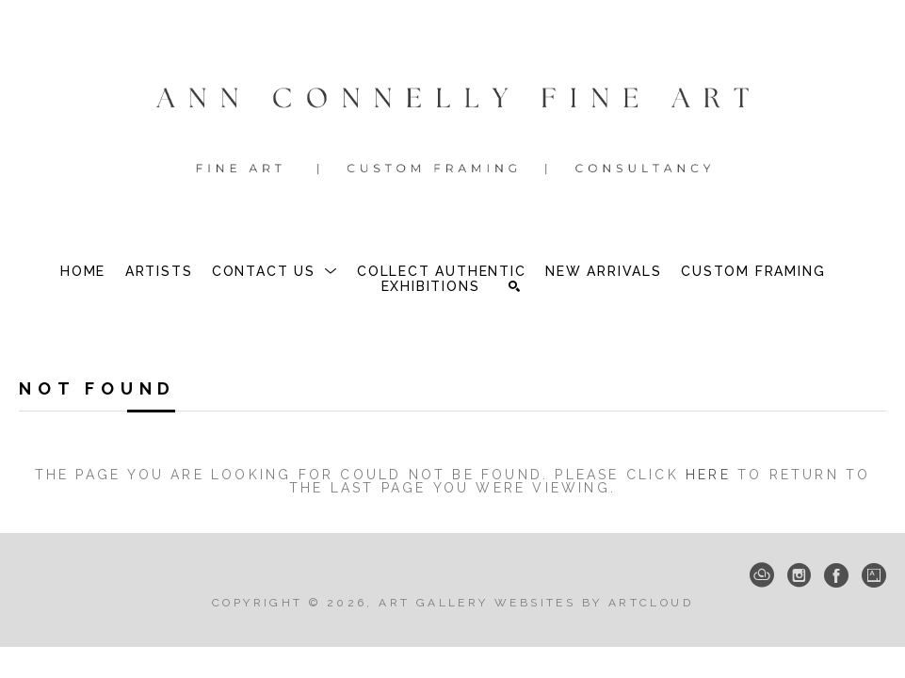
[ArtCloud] (762, 575)
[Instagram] (799, 575)
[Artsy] (874, 575)
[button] (275, 271)
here (708, 474)
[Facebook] (836, 575)
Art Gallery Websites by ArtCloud (536, 602)
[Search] (514, 286)
